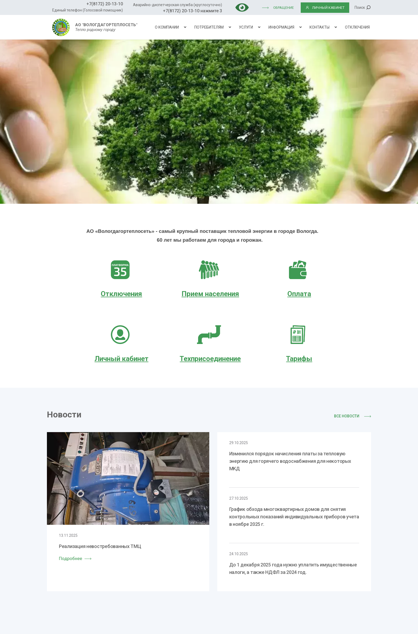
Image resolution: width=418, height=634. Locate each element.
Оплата (299, 294)
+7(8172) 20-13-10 (104, 3)
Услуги (246, 27)
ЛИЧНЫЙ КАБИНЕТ (325, 8)
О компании (167, 27)
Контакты (319, 27)
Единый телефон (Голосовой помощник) (87, 10)
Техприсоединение (210, 359)
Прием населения (210, 294)
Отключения (357, 27)
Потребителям (209, 27)
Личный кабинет (121, 359)
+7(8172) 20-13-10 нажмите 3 (192, 10)
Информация (281, 27)
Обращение (283, 8)
